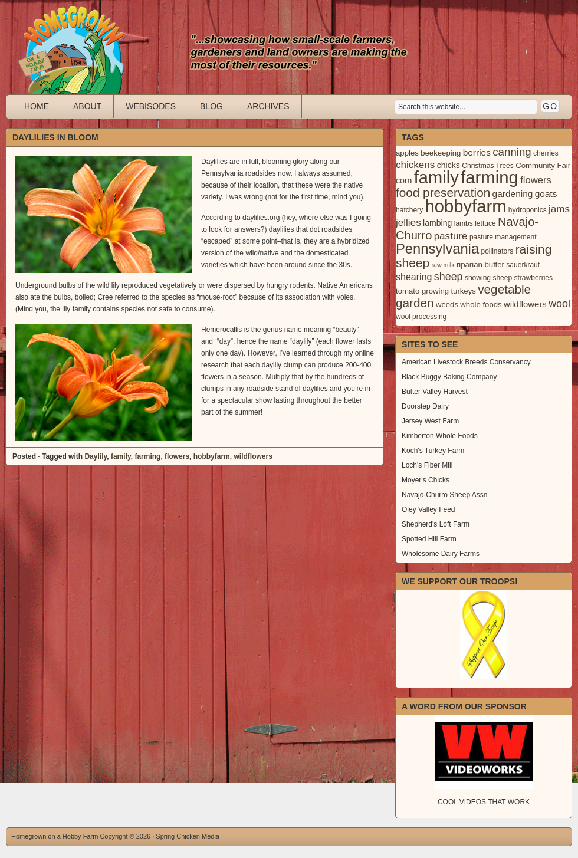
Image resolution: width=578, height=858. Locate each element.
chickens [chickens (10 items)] (415, 164)
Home (36, 106)
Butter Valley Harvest (435, 391)
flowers (177, 456)
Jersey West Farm (430, 421)
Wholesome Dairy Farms (441, 554)
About (87, 106)
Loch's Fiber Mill (427, 465)
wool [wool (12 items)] (559, 304)
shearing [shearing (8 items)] (414, 276)
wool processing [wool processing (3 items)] (421, 317)
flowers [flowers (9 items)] (535, 180)
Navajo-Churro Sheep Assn (444, 495)
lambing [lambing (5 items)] (437, 223)
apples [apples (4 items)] (407, 153)
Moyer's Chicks (425, 480)
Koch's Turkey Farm (433, 450)
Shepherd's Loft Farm (435, 524)
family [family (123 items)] (436, 177)
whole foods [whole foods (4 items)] (480, 304)
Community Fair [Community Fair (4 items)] (542, 165)
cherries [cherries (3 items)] (546, 153)
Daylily (95, 456)
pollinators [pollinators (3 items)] (497, 251)
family (121, 456)
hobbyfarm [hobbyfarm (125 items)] (466, 206)
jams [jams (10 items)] (559, 209)
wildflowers (253, 456)
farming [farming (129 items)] (489, 177)
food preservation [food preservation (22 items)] (443, 192)
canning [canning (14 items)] (511, 152)
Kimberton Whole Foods (440, 436)
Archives (268, 106)
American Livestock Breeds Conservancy (466, 362)
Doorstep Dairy (425, 406)
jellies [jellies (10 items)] (408, 222)
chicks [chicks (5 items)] (448, 165)
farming (147, 456)
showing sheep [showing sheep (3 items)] (488, 278)
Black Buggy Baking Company (449, 377)
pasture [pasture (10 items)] (451, 236)
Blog (211, 106)
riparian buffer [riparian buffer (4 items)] (480, 264)
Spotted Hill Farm (429, 539)
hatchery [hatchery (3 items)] (409, 210)
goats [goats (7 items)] (546, 194)
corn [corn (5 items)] (404, 180)
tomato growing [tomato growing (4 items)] (422, 291)
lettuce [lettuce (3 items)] (485, 223)
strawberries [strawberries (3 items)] (533, 278)
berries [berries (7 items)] (477, 152)
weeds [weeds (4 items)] (447, 304)
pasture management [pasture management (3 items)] (503, 237)
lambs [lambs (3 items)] (463, 223)
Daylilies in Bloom (55, 137)
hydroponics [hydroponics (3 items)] (527, 210)
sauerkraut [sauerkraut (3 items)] (523, 265)
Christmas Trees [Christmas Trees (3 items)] (488, 166)
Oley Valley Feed (428, 509)
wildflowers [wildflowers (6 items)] (525, 304)
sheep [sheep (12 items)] (448, 276)
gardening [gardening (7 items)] (512, 194)
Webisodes (151, 106)
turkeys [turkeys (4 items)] (463, 291)
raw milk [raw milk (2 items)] (442, 264)
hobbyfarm (211, 456)
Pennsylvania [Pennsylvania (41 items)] (437, 249)
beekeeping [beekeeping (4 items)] (441, 153)
